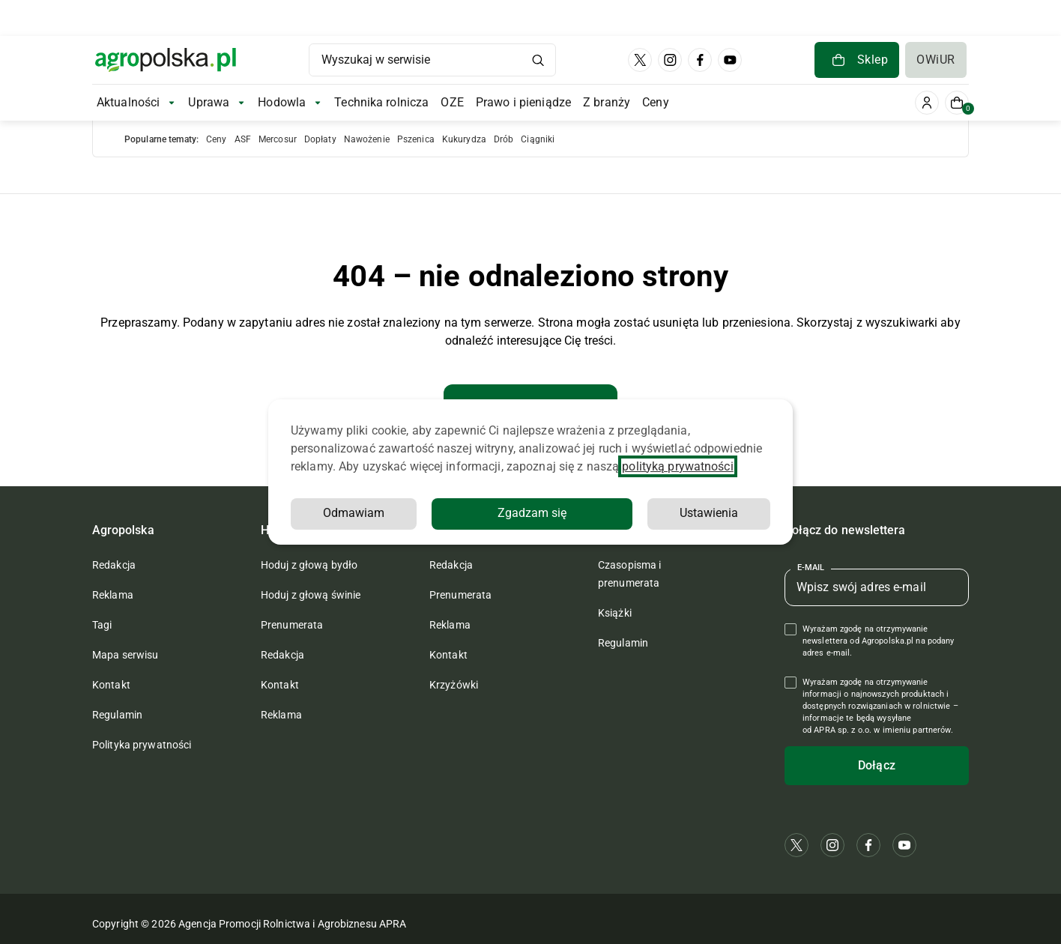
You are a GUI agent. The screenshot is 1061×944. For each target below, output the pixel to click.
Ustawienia (568, 513)
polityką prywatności (677, 466)
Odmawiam (707, 513)
